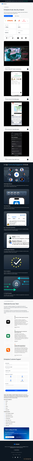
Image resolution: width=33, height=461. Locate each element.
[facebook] (15, 457)
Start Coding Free (9, 437)
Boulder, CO (25, 446)
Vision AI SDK (26, 1)
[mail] (20, 457)
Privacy (16, 454)
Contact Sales (19, 437)
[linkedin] (18, 457)
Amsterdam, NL (12, 447)
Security (19, 454)
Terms (13, 454)
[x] (13, 457)
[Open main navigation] (31, 4)
